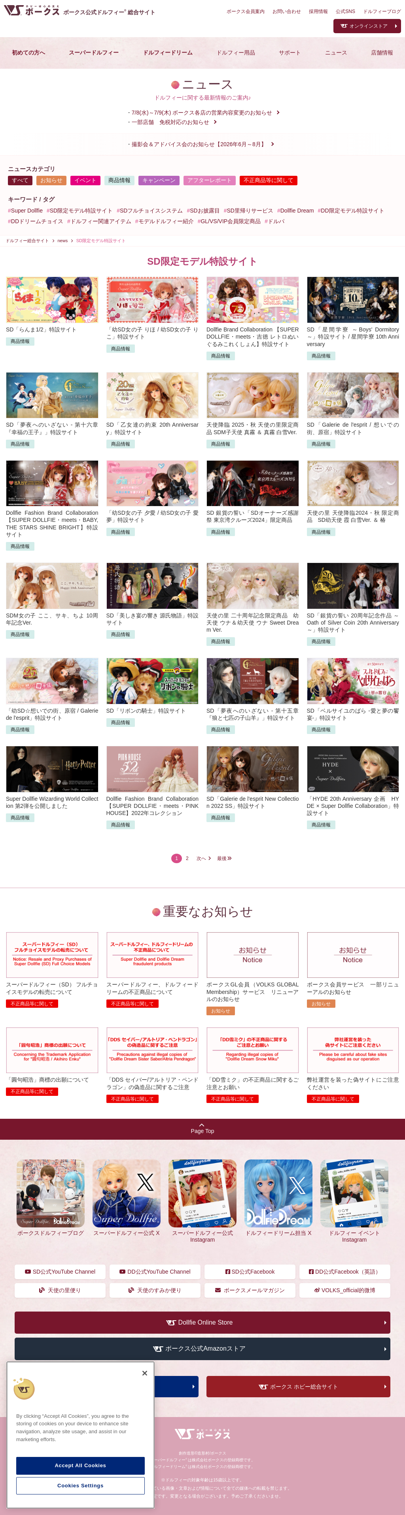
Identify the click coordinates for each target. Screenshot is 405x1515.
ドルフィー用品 (235, 52)
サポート (290, 52)
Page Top (202, 1128)
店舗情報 (382, 52)
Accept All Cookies (80, 1465)
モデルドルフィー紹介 (166, 221)
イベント (85, 180)
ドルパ (276, 221)
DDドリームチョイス (37, 221)
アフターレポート (209, 180)
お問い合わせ (287, 11)
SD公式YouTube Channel (60, 1271)
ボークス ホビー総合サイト (304, 1386)
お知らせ (51, 180)
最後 (222, 858)
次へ (201, 858)
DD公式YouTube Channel (154, 1271)
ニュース (336, 52)
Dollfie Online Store (205, 1322)
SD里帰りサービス (250, 210)
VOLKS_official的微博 (344, 1290)
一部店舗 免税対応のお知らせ (170, 122)
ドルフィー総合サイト (27, 240)
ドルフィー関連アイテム (100, 221)
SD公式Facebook (250, 1271)
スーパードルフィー (94, 52)
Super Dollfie (27, 210)
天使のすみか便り (155, 1290)
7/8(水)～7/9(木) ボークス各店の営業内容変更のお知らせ (202, 112)
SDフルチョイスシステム (151, 210)
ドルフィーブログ (382, 11)
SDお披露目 (205, 210)
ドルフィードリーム (168, 52)
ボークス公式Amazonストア (205, 1349)
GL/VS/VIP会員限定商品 (231, 221)
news (63, 240)
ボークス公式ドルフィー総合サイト (109, 12)
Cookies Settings (80, 1486)
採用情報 (318, 11)
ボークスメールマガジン (250, 1290)
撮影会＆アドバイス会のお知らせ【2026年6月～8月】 (199, 144)
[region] (80, 1435)
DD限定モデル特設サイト (352, 210)
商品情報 (119, 180)
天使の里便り (60, 1290)
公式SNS (345, 11)
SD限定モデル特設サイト (81, 210)
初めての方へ (28, 52)
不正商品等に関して (268, 180)
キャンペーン (159, 180)
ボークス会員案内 (246, 11)
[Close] (144, 1373)
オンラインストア (369, 26)
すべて (20, 180)
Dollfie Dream (297, 210)
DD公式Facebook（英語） (345, 1271)
